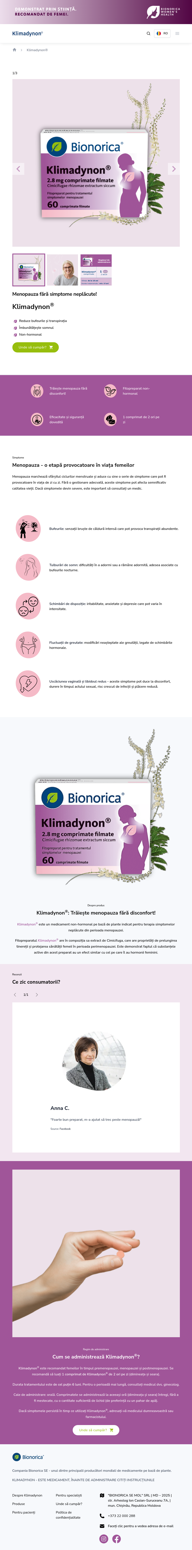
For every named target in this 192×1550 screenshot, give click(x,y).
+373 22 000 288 (121, 1516)
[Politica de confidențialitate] (74, 1515)
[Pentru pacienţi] (23, 1512)
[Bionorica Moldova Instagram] (104, 1539)
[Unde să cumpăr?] (35, 347)
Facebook (65, 1129)
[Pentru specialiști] (69, 1495)
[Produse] (18, 1504)
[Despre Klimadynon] (27, 1495)
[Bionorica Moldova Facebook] (116, 1539)
